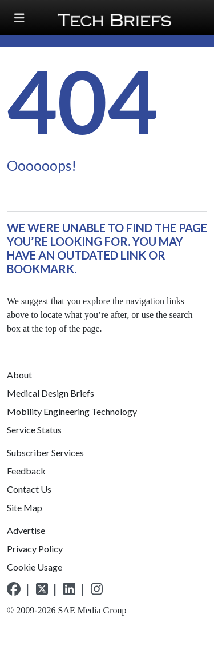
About (19, 374)
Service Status (34, 429)
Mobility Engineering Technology (72, 411)
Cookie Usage (34, 566)
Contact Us (29, 489)
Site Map (24, 507)
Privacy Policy (35, 548)
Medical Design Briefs (50, 393)
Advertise (26, 530)
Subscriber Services (45, 452)
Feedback (26, 470)
